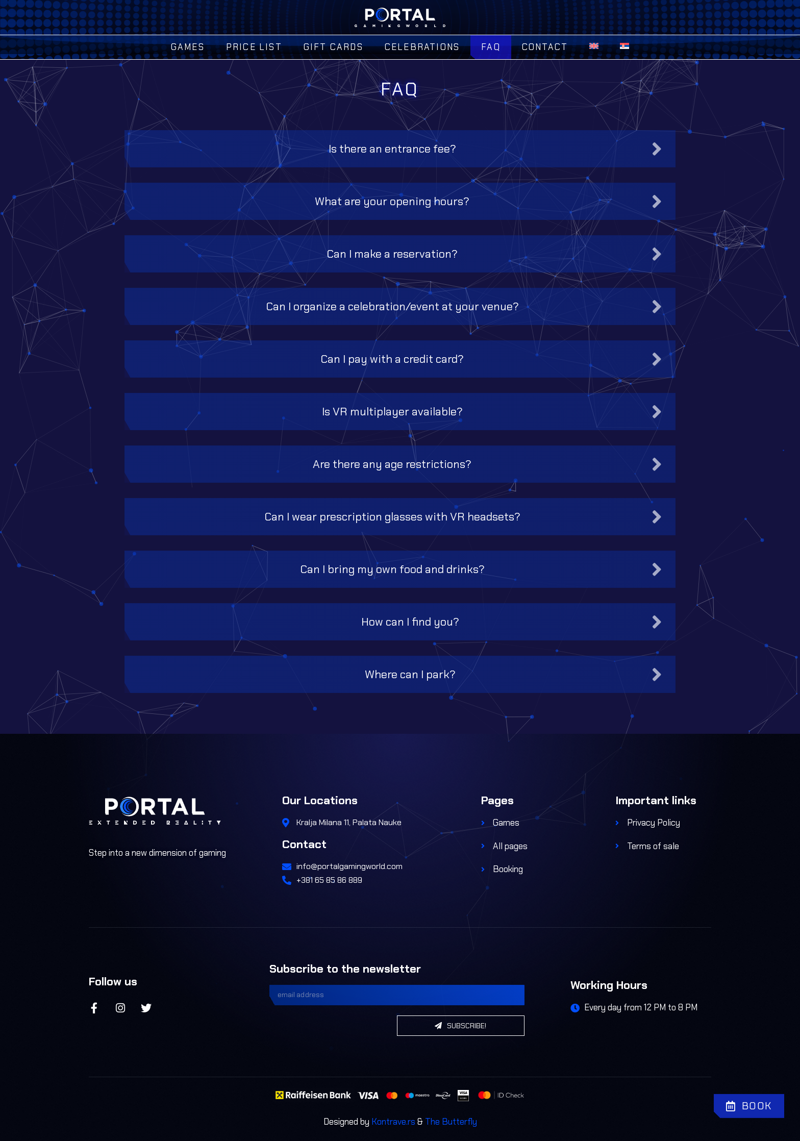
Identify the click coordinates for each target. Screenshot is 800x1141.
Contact (545, 47)
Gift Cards (333, 47)
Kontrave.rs (393, 1121)
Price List (254, 47)
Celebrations (422, 47)
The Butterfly (451, 1121)
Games (188, 47)
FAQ (491, 47)
